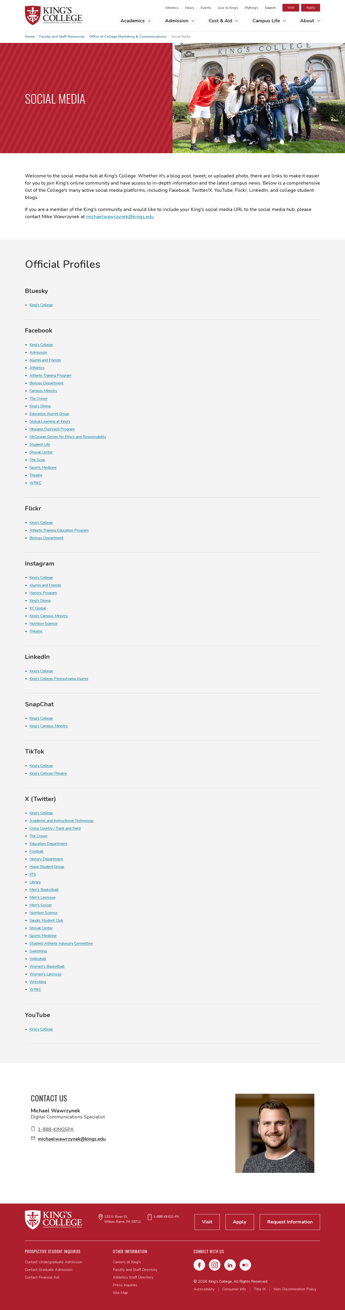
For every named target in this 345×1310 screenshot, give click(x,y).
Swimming (38, 951)
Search (270, 8)
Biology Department (46, 383)
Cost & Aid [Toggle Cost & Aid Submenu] (221, 21)
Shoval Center (41, 452)
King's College (41, 305)
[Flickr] (245, 1265)
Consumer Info (234, 1289)
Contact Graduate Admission (48, 1269)
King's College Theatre (48, 773)
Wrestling (37, 981)
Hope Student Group (46, 866)
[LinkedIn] (230, 1265)
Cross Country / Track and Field (54, 828)
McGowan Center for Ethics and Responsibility (67, 436)
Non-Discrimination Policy (295, 1289)
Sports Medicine (43, 467)
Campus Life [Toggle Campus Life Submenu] (267, 21)
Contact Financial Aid (42, 1277)
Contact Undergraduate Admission (53, 1262)
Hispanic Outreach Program (52, 429)
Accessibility (204, 1289)
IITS (32, 874)
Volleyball (37, 958)
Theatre (35, 475)
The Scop (37, 459)
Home (29, 36)
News (189, 8)
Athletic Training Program (50, 375)
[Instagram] (214, 1265)
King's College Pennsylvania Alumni (58, 678)
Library (35, 882)
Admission (38, 352)
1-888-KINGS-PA (166, 1216)
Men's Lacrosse (42, 897)
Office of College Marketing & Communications (127, 36)
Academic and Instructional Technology (61, 820)
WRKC (35, 482)
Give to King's (228, 8)
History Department (46, 859)
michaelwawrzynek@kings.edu (120, 216)
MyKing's (251, 8)
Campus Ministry (43, 390)
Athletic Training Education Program (59, 530)
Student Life (39, 444)
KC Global (37, 608)
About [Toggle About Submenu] (307, 21)
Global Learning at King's (49, 421)
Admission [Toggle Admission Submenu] (177, 21)
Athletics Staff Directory (133, 1277)
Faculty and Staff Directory (135, 1269)
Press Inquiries (125, 1285)
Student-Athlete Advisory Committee (61, 943)
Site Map (120, 1292)
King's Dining (40, 406)
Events (206, 8)
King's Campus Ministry (48, 616)
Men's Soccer (40, 905)
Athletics (171, 8)
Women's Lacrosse (45, 974)
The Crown (38, 398)
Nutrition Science (43, 623)
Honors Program (43, 593)
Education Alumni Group (49, 413)
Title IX (260, 1289)
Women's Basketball (46, 966)
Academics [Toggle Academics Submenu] (133, 21)
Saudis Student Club (46, 920)
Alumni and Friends (45, 360)
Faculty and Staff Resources (61, 36)
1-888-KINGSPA (56, 1129)
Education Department (48, 843)
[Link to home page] (53, 15)
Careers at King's (127, 1262)
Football (36, 851)
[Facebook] (199, 1265)
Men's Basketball (43, 889)
